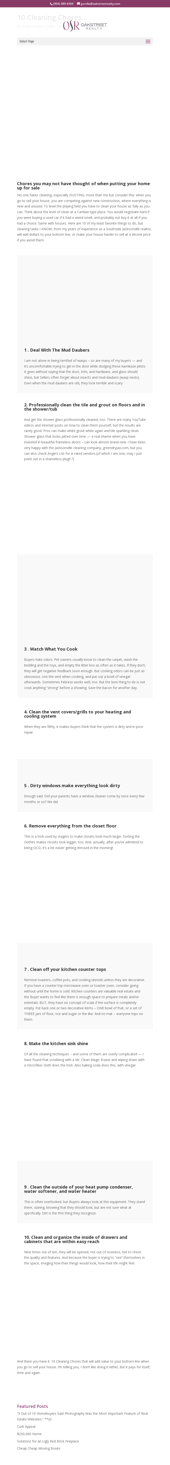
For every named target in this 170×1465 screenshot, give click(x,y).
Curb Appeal (26, 1426)
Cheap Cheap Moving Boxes (38, 1448)
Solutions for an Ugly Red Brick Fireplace (48, 1441)
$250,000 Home (29, 1434)
